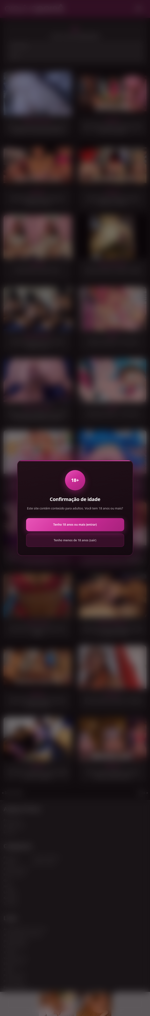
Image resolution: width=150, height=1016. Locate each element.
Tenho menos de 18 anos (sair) (75, 540)
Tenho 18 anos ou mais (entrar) (75, 524)
